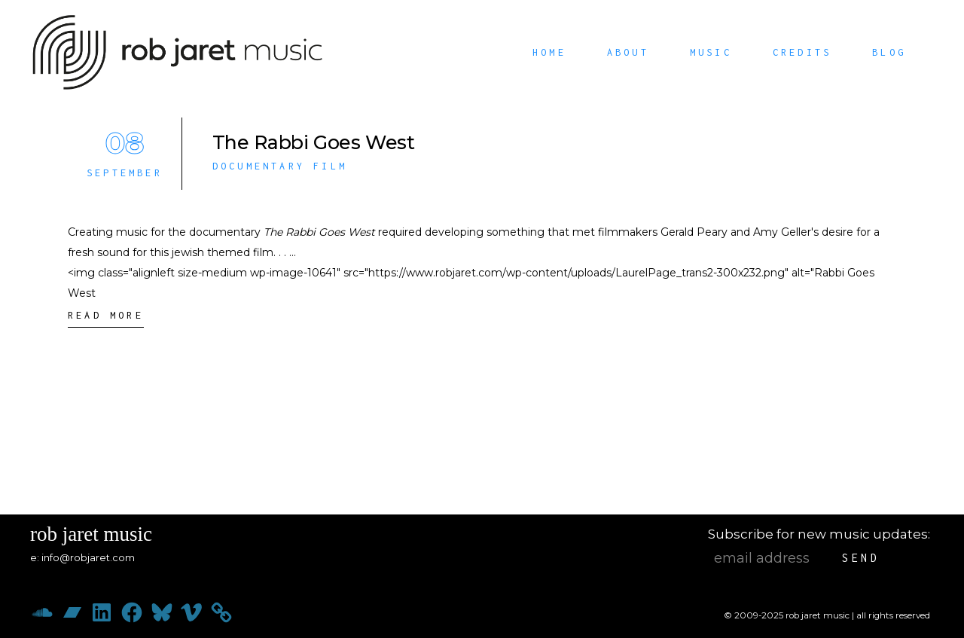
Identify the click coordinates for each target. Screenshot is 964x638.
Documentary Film (279, 166)
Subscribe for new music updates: (819, 534)
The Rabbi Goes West (313, 142)
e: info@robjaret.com (82, 557)
